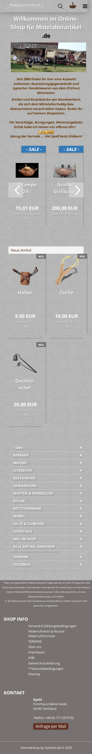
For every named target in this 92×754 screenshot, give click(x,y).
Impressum (36, 652)
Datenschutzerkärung (44, 663)
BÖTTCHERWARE (27, 508)
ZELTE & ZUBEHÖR (28, 523)
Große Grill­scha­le (65, 188)
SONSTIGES (22, 531)
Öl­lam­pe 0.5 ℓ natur (27, 188)
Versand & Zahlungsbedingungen (52, 626)
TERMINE (20, 556)
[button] (15, 190)
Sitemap (34, 674)
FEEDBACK (22, 564)
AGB (31, 657)
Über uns (34, 647)
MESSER (19, 462)
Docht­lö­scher (25, 384)
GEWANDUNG (25, 485)
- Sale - (19, 447)
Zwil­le (66, 292)
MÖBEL (19, 516)
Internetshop (30, 747)
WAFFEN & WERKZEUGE (33, 493)
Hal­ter (25, 292)
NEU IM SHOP (25, 539)
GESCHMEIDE (24, 478)
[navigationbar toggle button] (85, 6)
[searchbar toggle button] (60, 6)
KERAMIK (21, 455)
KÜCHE (19, 500)
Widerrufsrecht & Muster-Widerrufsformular (46, 633)
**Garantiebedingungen (46, 668)
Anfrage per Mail (51, 726)
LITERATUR (22, 470)
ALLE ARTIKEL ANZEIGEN (34, 546)
